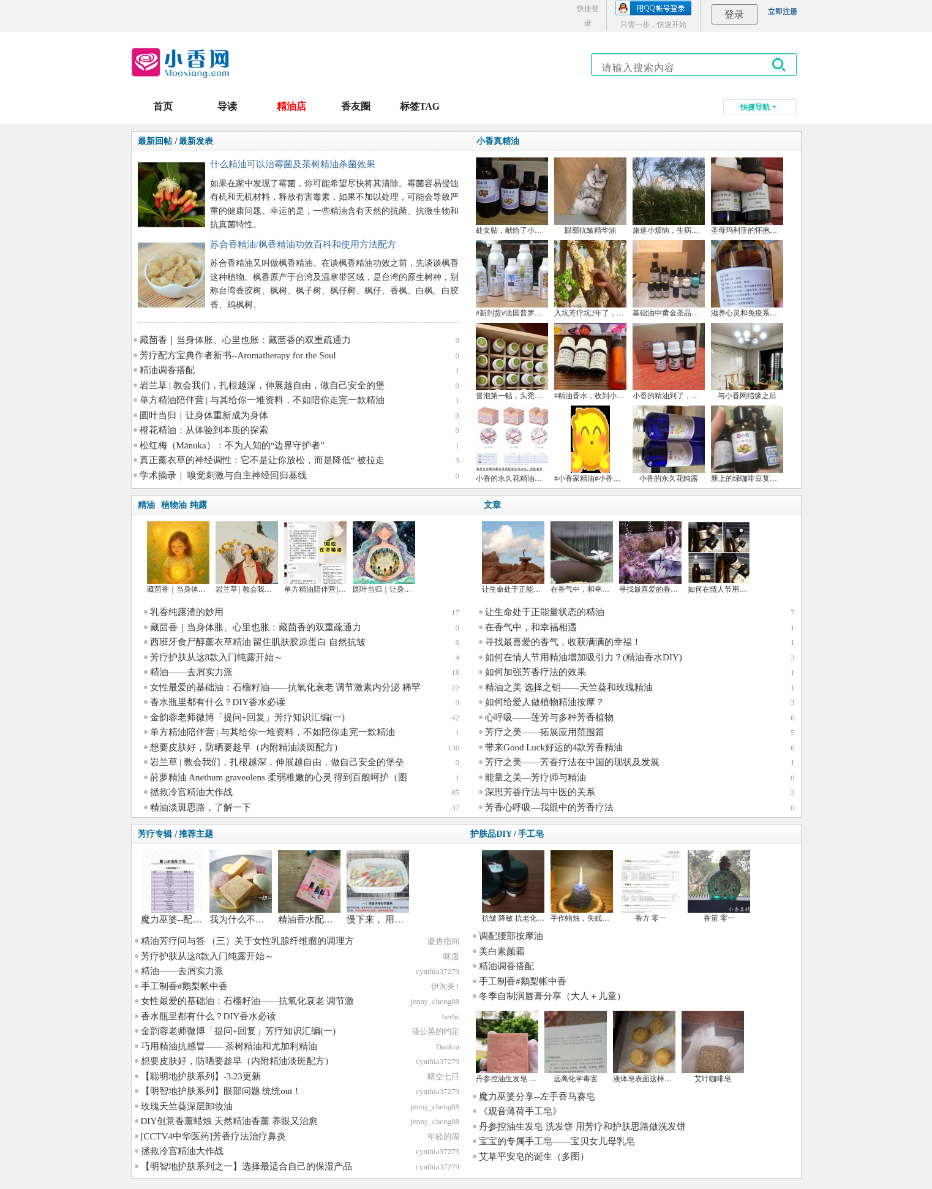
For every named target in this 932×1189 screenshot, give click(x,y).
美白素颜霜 (502, 951)
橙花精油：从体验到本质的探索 (204, 430)
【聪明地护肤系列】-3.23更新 (201, 1076)
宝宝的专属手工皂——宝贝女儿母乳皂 (557, 1141)
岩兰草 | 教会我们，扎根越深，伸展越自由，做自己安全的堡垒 (277, 762)
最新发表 (196, 141)
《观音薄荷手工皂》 (520, 1111)
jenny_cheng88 (434, 1001)
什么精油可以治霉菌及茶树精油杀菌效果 (292, 164)
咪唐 (451, 956)
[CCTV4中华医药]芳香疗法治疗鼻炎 (214, 1136)
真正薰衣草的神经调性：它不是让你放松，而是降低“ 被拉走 (262, 460)
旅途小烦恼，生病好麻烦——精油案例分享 (702, 230)
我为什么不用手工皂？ (255, 919)
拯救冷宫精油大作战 (191, 792)
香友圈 (355, 106)
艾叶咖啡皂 (712, 1078)
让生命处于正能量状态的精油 (529, 589)
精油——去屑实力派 (191, 672)
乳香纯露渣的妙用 (187, 612)
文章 (492, 505)
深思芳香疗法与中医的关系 (540, 792)
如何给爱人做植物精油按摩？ (544, 702)
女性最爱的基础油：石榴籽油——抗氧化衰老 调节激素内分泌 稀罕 (285, 687)
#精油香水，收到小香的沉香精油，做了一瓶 (625, 395)
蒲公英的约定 (435, 1031)
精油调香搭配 (167, 370)
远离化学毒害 (576, 1078)
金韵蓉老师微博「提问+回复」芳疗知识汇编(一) (247, 717)
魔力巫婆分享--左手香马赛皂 (537, 1096)
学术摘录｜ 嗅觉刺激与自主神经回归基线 (223, 475)
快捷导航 (755, 107)
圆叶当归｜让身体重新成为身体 (204, 415)
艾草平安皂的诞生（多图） (534, 1156)
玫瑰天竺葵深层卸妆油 (187, 1106)
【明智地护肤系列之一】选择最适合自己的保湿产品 (246, 1166)
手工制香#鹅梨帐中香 (184, 986)
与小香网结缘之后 (747, 395)
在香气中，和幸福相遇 (587, 589)
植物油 (174, 505)
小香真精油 (497, 141)
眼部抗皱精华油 (590, 230)
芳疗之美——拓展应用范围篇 (544, 732)
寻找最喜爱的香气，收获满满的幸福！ (563, 642)
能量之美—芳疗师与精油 (535, 777)
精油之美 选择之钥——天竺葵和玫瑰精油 (569, 687)
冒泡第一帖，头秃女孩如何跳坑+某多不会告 (548, 395)
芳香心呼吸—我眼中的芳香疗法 (549, 807)
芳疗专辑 (155, 834)
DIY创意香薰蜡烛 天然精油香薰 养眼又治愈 (229, 1121)
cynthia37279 (437, 971)
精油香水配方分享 (314, 919)
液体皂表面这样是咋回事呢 (657, 1078)
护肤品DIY (491, 834)
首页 (163, 106)
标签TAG (420, 106)
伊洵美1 (445, 986)
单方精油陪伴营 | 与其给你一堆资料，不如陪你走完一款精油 (262, 400)
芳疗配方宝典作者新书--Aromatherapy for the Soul (238, 355)
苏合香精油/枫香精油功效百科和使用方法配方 (303, 244)
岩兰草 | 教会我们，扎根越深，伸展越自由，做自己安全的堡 (262, 385)
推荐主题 (196, 834)
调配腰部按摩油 (511, 936)
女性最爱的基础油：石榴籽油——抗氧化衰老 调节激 (248, 1001)
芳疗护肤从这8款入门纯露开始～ (217, 657)
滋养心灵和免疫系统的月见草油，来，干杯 (781, 313)
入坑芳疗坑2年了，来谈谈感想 (603, 313)
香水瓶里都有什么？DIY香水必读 (218, 702)
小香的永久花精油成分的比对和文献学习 (542, 478)
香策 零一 (719, 918)
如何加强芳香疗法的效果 (535, 672)
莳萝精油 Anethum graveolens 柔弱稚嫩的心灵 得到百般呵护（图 (279, 777)
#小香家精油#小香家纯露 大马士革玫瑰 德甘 (625, 478)
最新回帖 (155, 141)
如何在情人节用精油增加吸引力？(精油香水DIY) (583, 657)
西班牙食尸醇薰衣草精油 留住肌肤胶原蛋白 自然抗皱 (258, 642)
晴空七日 (443, 1076)
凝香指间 (443, 941)
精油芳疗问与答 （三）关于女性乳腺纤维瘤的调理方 (248, 941)
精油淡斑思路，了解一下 (200, 807)
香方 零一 (650, 918)
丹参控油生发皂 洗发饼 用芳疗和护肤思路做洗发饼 (582, 1126)
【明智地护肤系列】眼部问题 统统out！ (221, 1091)
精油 (146, 505)
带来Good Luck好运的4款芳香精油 (554, 747)
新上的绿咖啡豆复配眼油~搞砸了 (764, 478)
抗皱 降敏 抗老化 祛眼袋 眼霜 (529, 918)
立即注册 (782, 11)
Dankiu (447, 1046)
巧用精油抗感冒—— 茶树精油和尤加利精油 (229, 1046)
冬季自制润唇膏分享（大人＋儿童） (552, 996)
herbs (450, 1016)
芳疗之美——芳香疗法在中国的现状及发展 (572, 762)
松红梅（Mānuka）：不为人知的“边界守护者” (232, 445)
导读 (227, 106)
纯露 (198, 505)
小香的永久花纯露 (668, 478)
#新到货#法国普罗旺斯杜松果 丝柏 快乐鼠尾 (547, 313)
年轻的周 (443, 1136)
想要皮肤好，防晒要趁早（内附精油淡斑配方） (246, 747)
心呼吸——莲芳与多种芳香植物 (549, 717)
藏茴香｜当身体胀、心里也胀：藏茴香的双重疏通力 (245, 340)
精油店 (291, 106)
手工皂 (531, 834)
